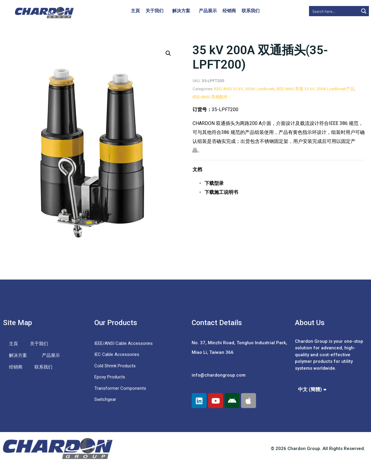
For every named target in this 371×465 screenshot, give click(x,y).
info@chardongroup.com (219, 375)
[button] (168, 53)
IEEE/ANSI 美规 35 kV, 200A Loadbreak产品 (315, 88)
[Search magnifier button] (364, 11)
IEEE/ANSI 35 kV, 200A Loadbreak (244, 88)
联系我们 (251, 10)
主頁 (135, 10)
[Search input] (334, 11)
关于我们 (154, 10)
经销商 (229, 10)
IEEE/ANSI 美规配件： (212, 96)
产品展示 (208, 10)
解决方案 (181, 10)
